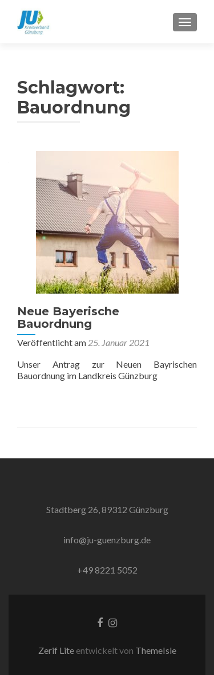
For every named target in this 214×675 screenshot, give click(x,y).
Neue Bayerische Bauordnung (68, 317)
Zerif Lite (57, 650)
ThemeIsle (155, 650)
